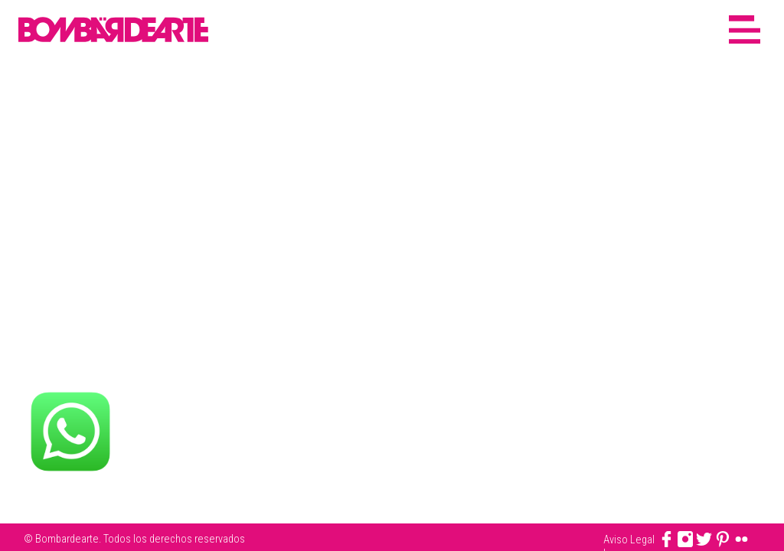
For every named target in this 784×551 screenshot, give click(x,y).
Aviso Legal (629, 539)
